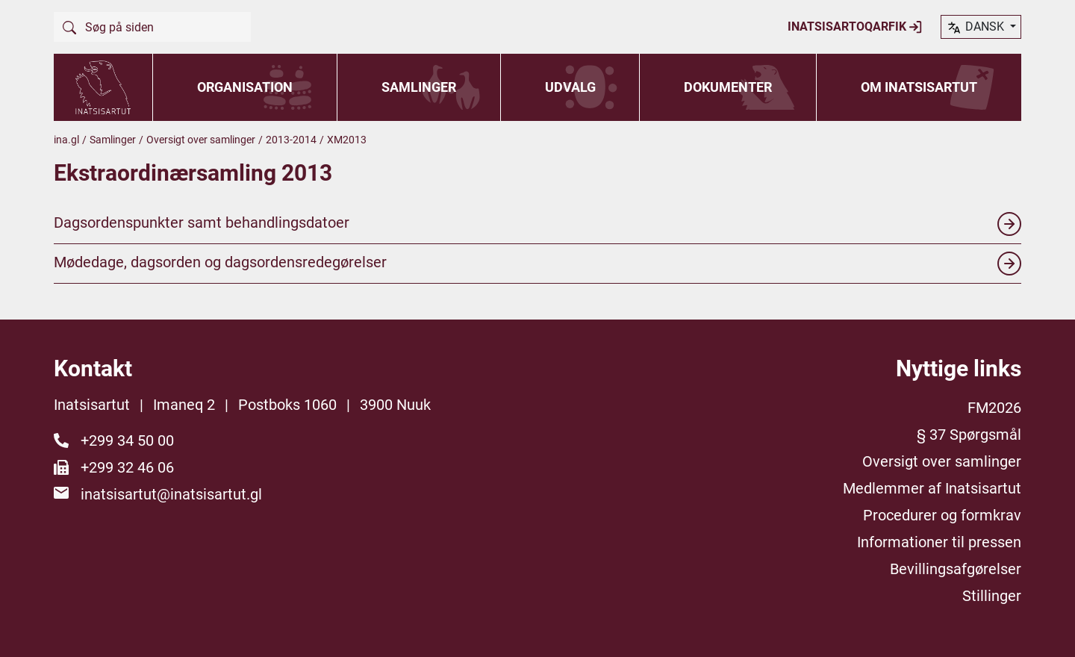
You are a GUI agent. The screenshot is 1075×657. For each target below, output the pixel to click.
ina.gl (66, 140)
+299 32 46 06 (127, 467)
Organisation (245, 87)
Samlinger (418, 87)
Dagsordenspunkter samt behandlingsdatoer (537, 224)
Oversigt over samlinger (200, 140)
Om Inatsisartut (919, 87)
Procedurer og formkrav (942, 515)
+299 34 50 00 (127, 440)
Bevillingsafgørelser (955, 569)
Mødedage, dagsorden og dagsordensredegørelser (537, 263)
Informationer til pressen (939, 542)
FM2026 (994, 408)
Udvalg (570, 87)
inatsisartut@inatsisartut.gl (171, 494)
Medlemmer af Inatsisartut (932, 488)
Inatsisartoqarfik (855, 26)
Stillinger (991, 596)
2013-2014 (291, 140)
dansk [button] (976, 27)
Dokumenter (728, 87)
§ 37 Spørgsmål (969, 434)
